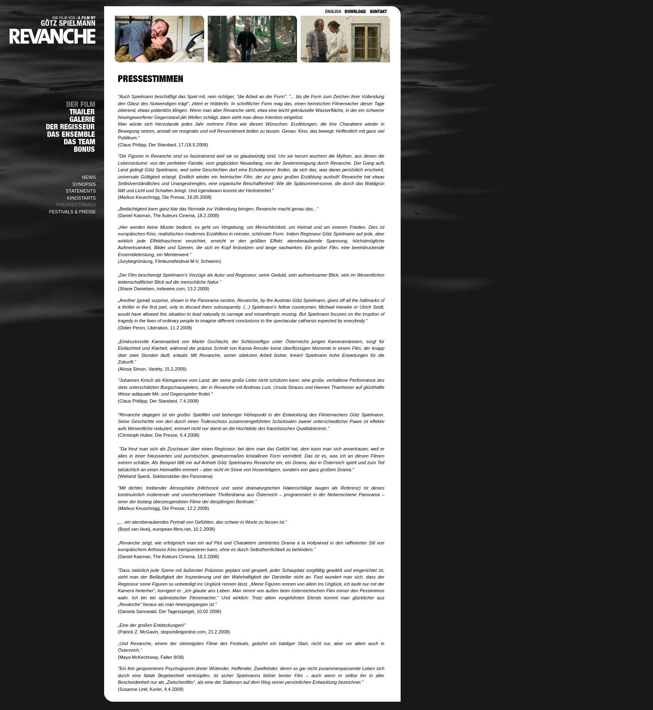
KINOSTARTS (81, 197)
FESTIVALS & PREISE (72, 211)
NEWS (89, 177)
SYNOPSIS (84, 184)
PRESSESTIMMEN (76, 204)
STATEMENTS (81, 190)
